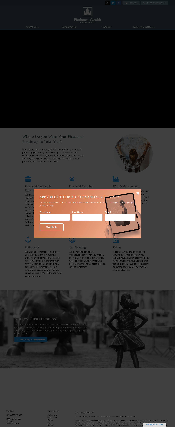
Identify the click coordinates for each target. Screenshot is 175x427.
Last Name (77, 212)
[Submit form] (52, 227)
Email (108, 212)
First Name (45, 212)
